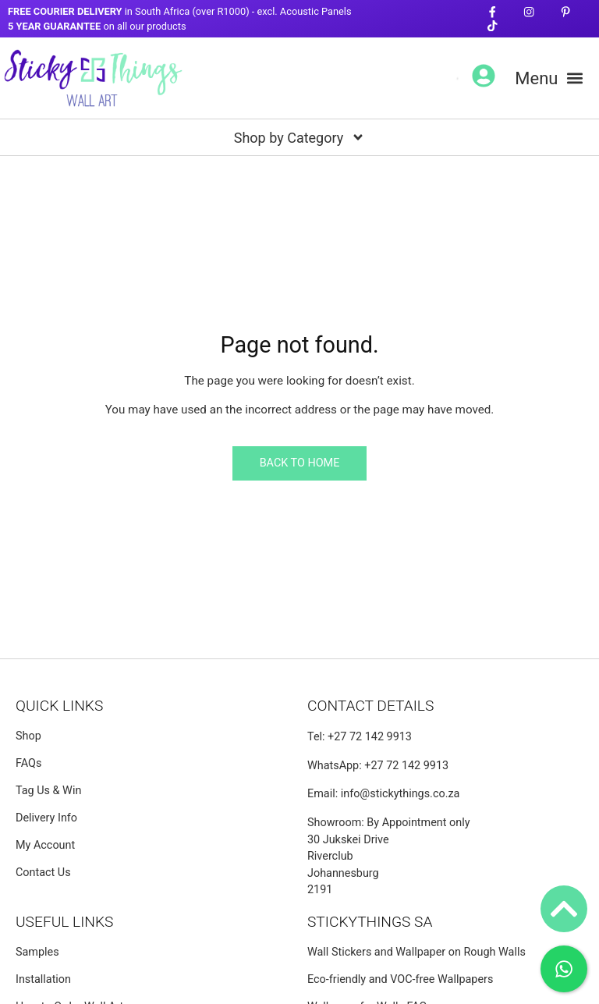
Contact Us (43, 872)
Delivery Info (46, 818)
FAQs (28, 763)
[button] (549, 78)
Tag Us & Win (48, 790)
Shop (28, 736)
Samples (37, 952)
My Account (45, 845)
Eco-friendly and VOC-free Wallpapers (400, 979)
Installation (43, 979)
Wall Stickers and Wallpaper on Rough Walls (416, 952)
